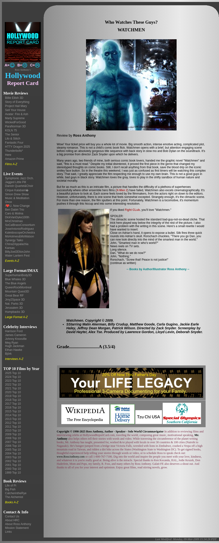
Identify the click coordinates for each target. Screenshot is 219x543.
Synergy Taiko (14, 240)
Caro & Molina (14, 213)
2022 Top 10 (13, 384)
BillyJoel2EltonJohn (17, 251)
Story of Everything (17, 102)
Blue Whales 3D (15, 279)
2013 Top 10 (13, 419)
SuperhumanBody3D (18, 275)
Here (8, 155)
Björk (8, 353)
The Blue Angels (15, 283)
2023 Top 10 (13, 380)
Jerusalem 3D (14, 307)
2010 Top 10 (13, 430)
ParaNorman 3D (15, 126)
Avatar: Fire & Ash (16, 114)
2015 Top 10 (13, 411)
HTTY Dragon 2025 (17, 146)
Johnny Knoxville (16, 339)
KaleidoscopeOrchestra (20, 232)
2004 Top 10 (13, 453)
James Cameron (15, 335)
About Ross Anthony (18, 524)
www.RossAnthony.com (71, 456)
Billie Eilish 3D (14, 98)
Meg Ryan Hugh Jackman (14, 344)
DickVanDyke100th (17, 217)
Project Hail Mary (16, 106)
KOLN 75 (11, 130)
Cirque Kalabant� (17, 190)
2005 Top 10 (13, 449)
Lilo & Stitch (12, 138)
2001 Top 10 (13, 465)
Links (8, 531)
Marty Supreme (15, 118)
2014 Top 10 (13, 415)
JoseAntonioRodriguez (19, 228)
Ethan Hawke (13, 350)
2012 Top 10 (13, 423)
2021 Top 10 (13, 388)
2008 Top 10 (13, 438)
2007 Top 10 (13, 442)
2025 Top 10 (13, 373)
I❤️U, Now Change (17, 205)
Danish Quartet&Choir (19, 186)
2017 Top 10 (13, 403)
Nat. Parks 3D (14, 303)
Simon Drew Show (17, 194)
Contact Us (12, 516)
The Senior (12, 134)
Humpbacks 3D (15, 311)
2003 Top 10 (13, 457)
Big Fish (10, 489)
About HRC (12, 520)
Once (8, 202)
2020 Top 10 (13, 392)
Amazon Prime (14, 159)
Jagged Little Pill (15, 182)
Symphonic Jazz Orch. (19, 178)
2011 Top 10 (13, 426)
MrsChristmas (14, 221)
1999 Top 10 (13, 472)
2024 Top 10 (13, 377)
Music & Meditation (17, 198)
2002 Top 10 (13, 461)
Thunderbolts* (14, 150)
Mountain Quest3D (17, 291)
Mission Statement (17, 528)
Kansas (10, 248)
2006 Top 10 (13, 446)
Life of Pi (10, 485)
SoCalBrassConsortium (20, 225)
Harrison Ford (14, 331)
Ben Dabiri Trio (14, 209)
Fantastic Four (14, 142)
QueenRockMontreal (18, 287)
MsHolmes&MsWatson (19, 236)
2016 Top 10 (13, 407)
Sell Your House (15, 110)
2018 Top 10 (13, 400)
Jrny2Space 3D (15, 299)
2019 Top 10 (13, 396)
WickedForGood (15, 122)
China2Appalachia (16, 244)
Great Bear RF (14, 295)
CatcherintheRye (15, 493)
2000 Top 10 (13, 468)
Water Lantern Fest (17, 255)
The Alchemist (14, 497)
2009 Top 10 (13, 434)
